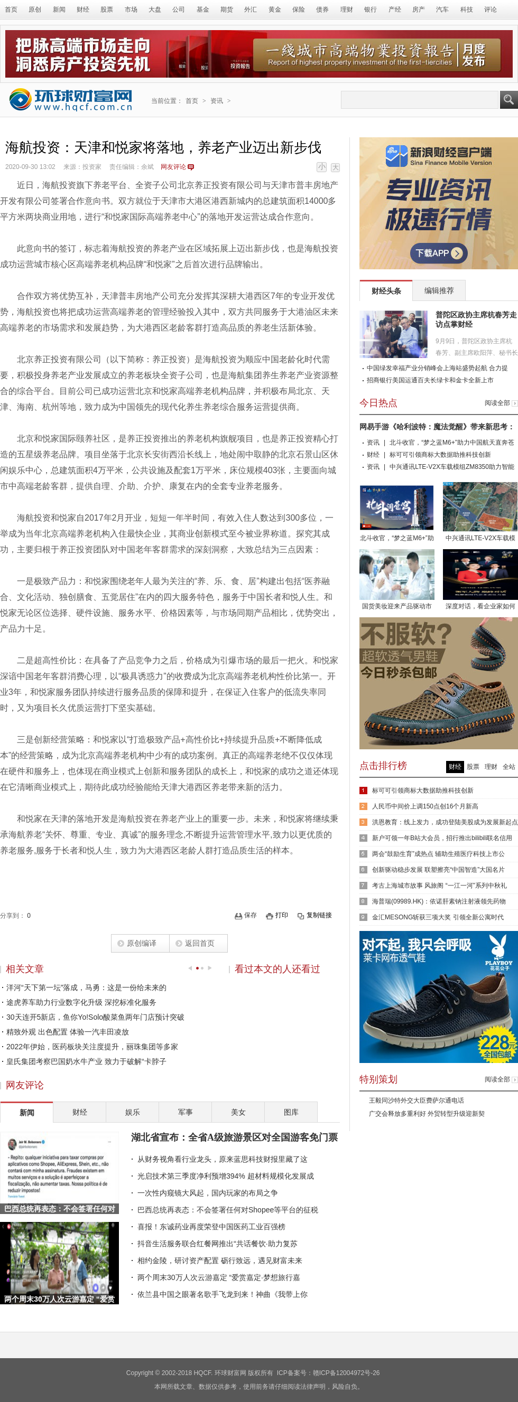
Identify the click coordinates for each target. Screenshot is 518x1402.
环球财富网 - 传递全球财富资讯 (71, 99)
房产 (418, 9)
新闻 (59, 9)
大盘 (155, 9)
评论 (490, 9)
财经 (83, 9)
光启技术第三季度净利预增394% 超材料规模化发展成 (225, 1176)
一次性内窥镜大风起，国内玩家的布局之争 (207, 1193)
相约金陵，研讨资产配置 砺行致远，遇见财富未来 (219, 1260)
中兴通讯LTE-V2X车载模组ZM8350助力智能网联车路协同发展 (480, 512)
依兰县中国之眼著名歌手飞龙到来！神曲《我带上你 (222, 1294)
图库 (291, 1112)
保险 (298, 9)
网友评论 (173, 167)
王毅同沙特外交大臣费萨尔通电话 (416, 1100)
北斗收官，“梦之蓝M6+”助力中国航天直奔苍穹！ (396, 512)
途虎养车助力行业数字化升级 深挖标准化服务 (81, 1002)
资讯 (216, 101)
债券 (322, 9)
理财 (346, 9)
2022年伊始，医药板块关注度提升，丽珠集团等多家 (92, 1046)
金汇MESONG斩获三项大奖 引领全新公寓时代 (438, 917)
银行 (370, 9)
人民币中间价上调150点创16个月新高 (425, 806)
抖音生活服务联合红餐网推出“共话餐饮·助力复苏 (217, 1243)
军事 (185, 1112)
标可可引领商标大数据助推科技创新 (440, 454)
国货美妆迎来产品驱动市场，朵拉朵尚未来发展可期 (396, 580)
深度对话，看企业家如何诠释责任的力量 (480, 580)
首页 (11, 9)
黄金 (275, 9)
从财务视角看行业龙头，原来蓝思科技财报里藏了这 (222, 1159)
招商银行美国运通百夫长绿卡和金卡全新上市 (430, 380)
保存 (250, 915)
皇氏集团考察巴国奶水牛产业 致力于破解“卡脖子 (86, 1061)
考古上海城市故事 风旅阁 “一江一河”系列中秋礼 (439, 885)
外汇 (250, 9)
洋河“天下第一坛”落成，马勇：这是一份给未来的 (86, 987)
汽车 (442, 9)
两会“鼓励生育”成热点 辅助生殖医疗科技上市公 (438, 854)
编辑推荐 (439, 290)
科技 (466, 9)
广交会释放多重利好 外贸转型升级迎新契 (427, 1113)
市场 (131, 9)
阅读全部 (497, 403)
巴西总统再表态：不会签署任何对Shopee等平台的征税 (227, 1210)
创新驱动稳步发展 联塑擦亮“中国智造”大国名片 (438, 869)
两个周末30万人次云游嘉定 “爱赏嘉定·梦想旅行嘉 (218, 1277)
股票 (106, 9)
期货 (226, 9)
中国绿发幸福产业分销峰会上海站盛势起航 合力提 (437, 368)
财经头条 (386, 291)
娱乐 (132, 1112)
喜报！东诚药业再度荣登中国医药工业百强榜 (211, 1226)
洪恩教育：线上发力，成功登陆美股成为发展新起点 (445, 822)
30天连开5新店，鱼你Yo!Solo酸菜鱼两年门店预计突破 (95, 1017)
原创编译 (141, 943)
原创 (35, 9)
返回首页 (200, 943)
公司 (178, 9)
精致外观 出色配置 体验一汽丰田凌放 (67, 1032)
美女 (238, 1112)
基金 (203, 9)
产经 (394, 9)
